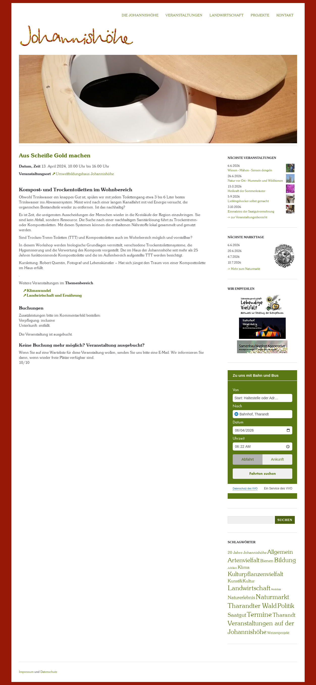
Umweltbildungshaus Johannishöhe (85, 173)
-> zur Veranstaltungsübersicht (247, 217)
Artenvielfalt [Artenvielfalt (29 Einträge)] (243, 560)
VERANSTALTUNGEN (184, 15)
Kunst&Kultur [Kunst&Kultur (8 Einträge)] (241, 581)
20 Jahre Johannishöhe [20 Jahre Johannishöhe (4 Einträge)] (247, 552)
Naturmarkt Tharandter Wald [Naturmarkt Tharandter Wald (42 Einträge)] (258, 601)
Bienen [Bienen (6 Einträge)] (266, 560)
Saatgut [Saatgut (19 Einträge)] (237, 615)
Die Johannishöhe (140, 15)
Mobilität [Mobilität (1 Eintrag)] (276, 589)
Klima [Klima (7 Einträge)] (243, 567)
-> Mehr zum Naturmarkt (244, 269)
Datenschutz (48, 672)
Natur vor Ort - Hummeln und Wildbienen (255, 181)
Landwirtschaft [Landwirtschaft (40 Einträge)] (249, 588)
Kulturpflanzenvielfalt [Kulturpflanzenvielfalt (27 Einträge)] (255, 574)
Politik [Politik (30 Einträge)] (285, 606)
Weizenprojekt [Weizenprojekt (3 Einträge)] (278, 632)
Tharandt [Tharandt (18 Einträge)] (284, 615)
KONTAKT (285, 15)
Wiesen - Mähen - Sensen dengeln (250, 170)
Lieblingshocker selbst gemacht (248, 201)
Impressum (26, 672)
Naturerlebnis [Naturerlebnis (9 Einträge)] (241, 598)
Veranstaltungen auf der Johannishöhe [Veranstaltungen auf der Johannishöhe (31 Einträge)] (261, 627)
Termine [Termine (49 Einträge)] (259, 614)
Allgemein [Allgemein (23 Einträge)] (280, 552)
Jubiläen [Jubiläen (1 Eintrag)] (232, 568)
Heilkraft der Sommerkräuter (246, 191)
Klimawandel (39, 290)
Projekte (260, 15)
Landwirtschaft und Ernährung (54, 295)
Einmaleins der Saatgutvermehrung (251, 211)
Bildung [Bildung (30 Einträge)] (285, 560)
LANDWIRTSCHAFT (226, 15)
